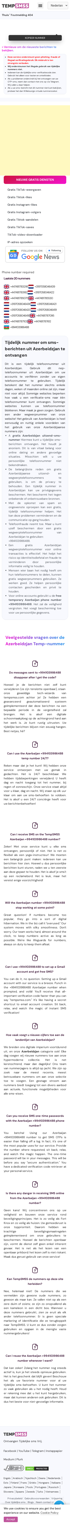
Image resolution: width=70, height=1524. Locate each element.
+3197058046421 (46, 304)
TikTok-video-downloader (25, 235)
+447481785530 (44, 298)
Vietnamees (52, 1491)
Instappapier (54, 1451)
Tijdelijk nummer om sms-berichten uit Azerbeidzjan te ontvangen (35, 349)
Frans (24, 1482)
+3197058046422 (44, 292)
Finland (14, 1482)
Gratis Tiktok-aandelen (22, 220)
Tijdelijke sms (27, 1441)
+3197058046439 (45, 286)
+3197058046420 (20, 310)
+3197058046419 (47, 310)
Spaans (20, 1491)
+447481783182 (18, 292)
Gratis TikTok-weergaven (24, 190)
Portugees (40, 1487)
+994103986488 (19, 327)
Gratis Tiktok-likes (19, 197)
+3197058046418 (20, 315)
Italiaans (56, 1482)
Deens (42, 1478)
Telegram (54, 81)
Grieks (32, 1482)
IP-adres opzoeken (20, 242)
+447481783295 (19, 286)
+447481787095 (45, 315)
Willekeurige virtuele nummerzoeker (40, 91)
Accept (10, 1519)
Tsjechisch (30, 1478)
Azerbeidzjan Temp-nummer (35, 644)
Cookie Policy (49, 1513)
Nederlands (54, 1478)
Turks (40, 1491)
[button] (40, 5)
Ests (6, 1482)
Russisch (54, 1487)
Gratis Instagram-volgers (24, 212)
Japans (8, 1487)
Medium (9, 1459)
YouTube (24, 1451)
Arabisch (18, 1478)
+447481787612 (42, 321)
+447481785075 (19, 298)
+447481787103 (18, 321)
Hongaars (44, 1482)
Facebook (10, 1451)
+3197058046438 (20, 304)
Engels (7, 1478)
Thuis (5, 15)
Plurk (19, 1459)
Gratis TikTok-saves (20, 227)
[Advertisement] (35, 140)
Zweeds (30, 1491)
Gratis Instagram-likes (22, 205)
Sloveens (9, 1491)
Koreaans (19, 1487)
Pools (30, 1487)
